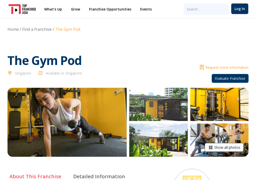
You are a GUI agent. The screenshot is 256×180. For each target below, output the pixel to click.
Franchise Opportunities (110, 9)
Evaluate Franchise (230, 78)
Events (146, 9)
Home (13, 29)
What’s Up (53, 9)
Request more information (224, 67)
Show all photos (224, 147)
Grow (75, 9)
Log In (239, 8)
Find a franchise (37, 29)
